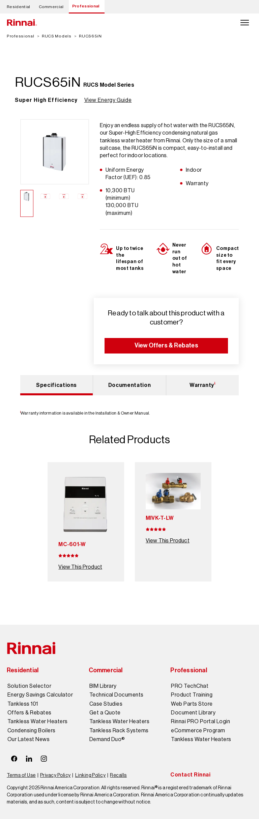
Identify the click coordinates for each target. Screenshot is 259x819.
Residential (18, 6)
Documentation (129, 385)
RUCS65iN (90, 36)
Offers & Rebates (29, 713)
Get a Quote (105, 713)
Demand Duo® (107, 739)
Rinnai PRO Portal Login (200, 721)
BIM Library (103, 686)
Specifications (56, 385)
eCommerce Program (198, 731)
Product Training (191, 695)
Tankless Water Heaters (37, 721)
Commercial (51, 6)
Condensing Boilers (31, 731)
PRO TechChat (189, 686)
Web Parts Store (191, 704)
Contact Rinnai (190, 774)
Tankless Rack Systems (119, 731)
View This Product (80, 567)
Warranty (202, 384)
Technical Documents (116, 695)
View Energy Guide (108, 100)
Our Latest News (28, 739)
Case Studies (106, 704)
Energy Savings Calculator (40, 695)
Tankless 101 (22, 704)
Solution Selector (29, 686)
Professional (85, 6)
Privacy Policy (55, 775)
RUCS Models (56, 36)
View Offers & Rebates (166, 345)
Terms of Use (21, 775)
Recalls (118, 775)
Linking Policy (90, 775)
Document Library (193, 713)
